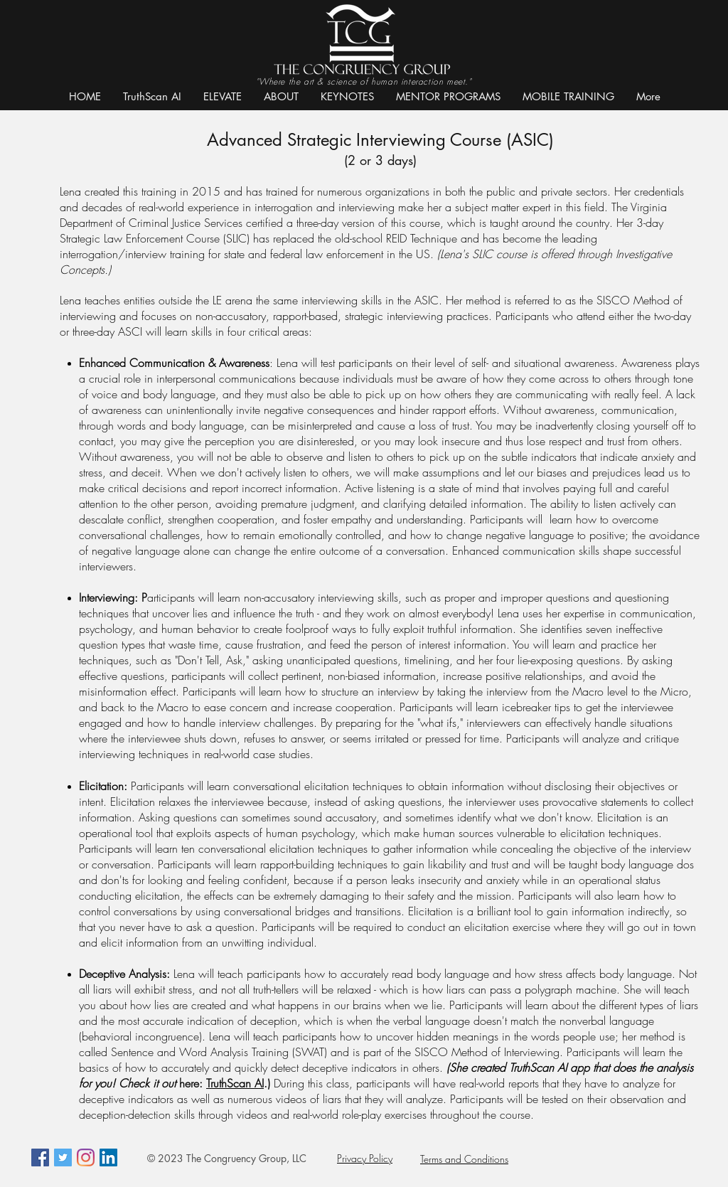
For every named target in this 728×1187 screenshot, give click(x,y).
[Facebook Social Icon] (40, 1157)
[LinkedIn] (108, 1157)
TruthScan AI (235, 1083)
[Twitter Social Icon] (63, 1157)
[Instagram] (86, 1157)
